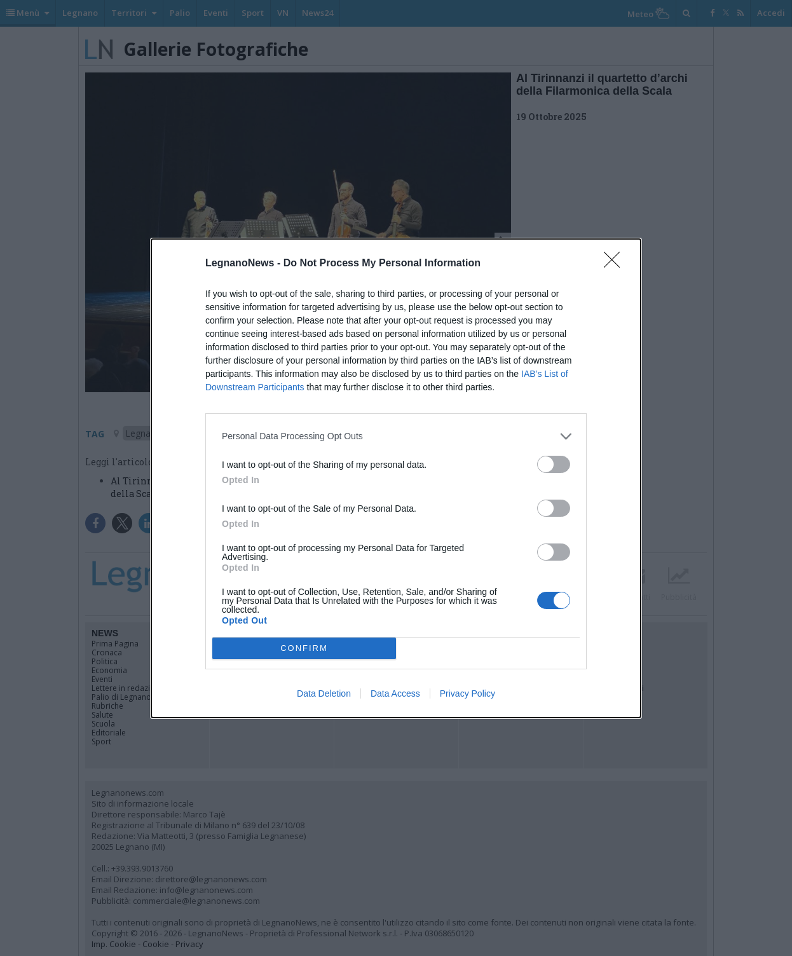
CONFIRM (304, 648)
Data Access (395, 693)
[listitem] (396, 436)
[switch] (553, 464)
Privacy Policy (467, 693)
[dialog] (396, 478)
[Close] (616, 264)
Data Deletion (324, 693)
